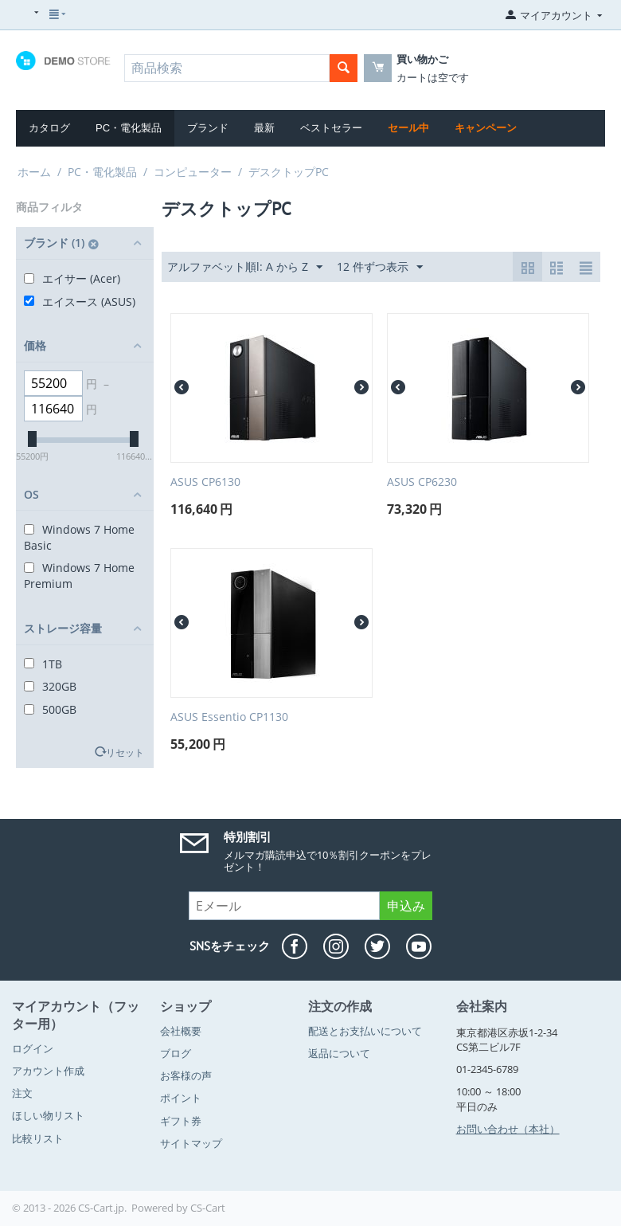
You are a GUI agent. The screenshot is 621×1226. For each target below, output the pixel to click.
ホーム (34, 171)
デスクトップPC (288, 171)
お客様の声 (186, 1075)
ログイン (32, 1048)
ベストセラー (331, 128)
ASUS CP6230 (422, 482)
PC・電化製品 (129, 128)
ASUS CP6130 (205, 482)
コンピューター (193, 171)
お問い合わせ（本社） (508, 1129)
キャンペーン (486, 128)
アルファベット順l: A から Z (244, 267)
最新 (264, 128)
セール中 (408, 128)
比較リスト (38, 1138)
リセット (125, 752)
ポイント (180, 1098)
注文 (22, 1093)
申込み (406, 906)
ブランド (207, 128)
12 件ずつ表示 (380, 267)
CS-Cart (207, 1208)
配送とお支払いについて (365, 1031)
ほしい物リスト (48, 1115)
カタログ (49, 128)
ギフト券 (180, 1121)
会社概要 (180, 1031)
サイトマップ (191, 1143)
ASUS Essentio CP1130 (229, 717)
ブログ (175, 1053)
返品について (339, 1053)
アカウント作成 (48, 1070)
